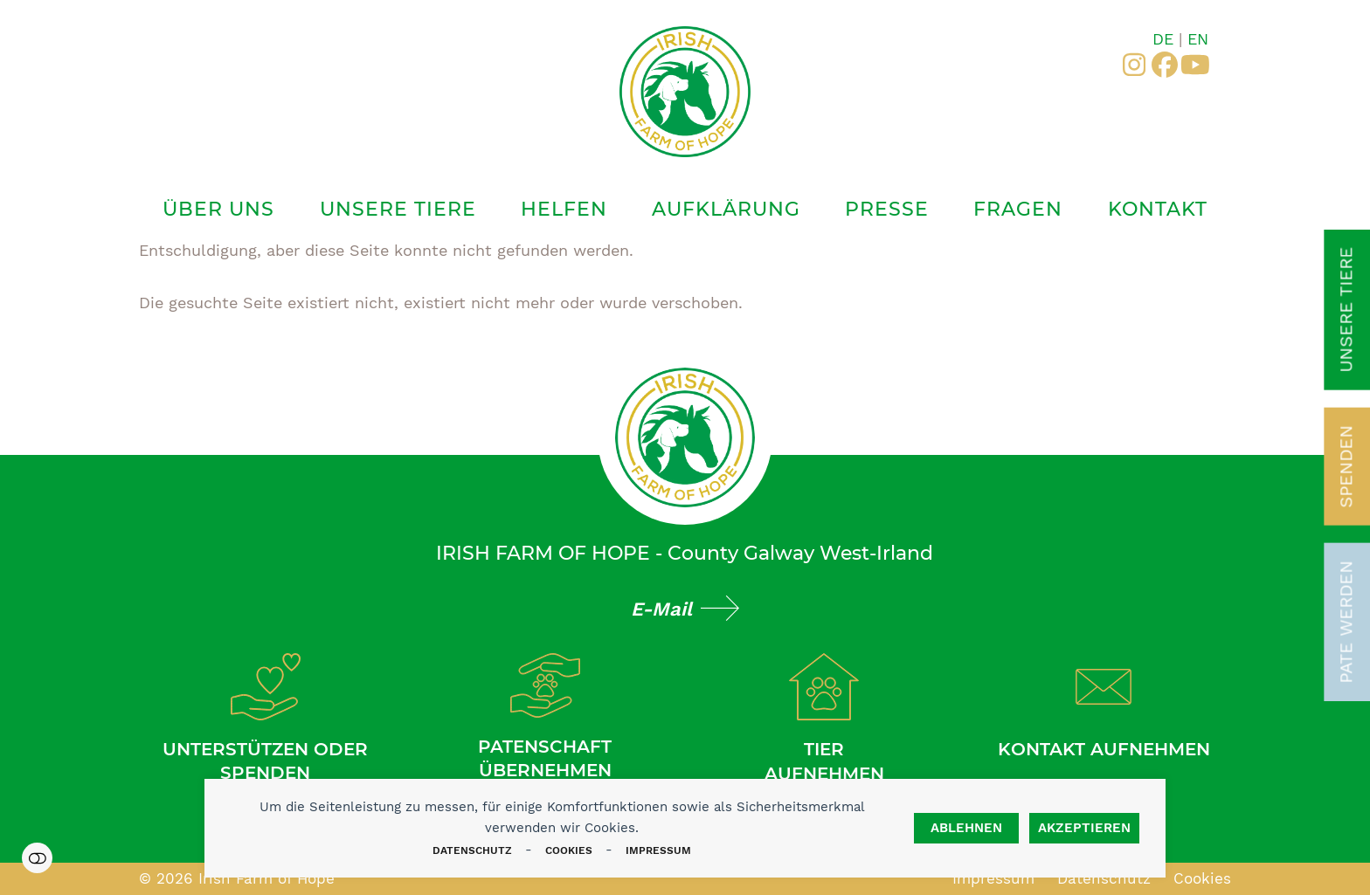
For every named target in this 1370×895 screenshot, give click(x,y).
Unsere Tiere (1346, 310)
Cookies (568, 850)
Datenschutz (472, 850)
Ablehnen (966, 828)
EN (1197, 39)
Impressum (658, 850)
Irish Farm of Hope (266, 879)
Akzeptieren (1084, 828)
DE (1162, 39)
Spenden (1346, 466)
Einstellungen (37, 858)
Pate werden (1346, 622)
